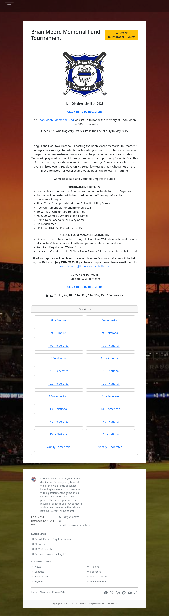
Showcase (38, 544)
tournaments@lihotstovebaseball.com (84, 266)
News (36, 566)
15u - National (58, 434)
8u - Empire (58, 320)
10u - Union (58, 358)
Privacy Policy (59, 591)
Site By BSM (112, 603)
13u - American (58, 396)
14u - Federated (58, 422)
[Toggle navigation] (9, 5)
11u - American (110, 358)
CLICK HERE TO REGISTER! (84, 112)
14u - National (110, 422)
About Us (45, 591)
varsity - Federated (110, 447)
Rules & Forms (97, 581)
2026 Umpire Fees (43, 549)
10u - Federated (58, 346)
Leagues (37, 571)
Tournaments (40, 576)
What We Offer (97, 576)
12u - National (110, 384)
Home (34, 591)
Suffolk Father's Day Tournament (51, 539)
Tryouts (37, 581)
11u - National (110, 371)
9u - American (110, 320)
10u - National (110, 346)
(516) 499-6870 (69, 517)
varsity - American (58, 447)
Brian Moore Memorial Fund (56, 120)
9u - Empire (58, 333)
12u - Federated (58, 384)
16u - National (110, 434)
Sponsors (94, 571)
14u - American (110, 409)
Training (93, 566)
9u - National (110, 333)
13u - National (58, 409)
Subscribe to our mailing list (48, 554)
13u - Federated (110, 396)
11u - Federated (58, 371)
